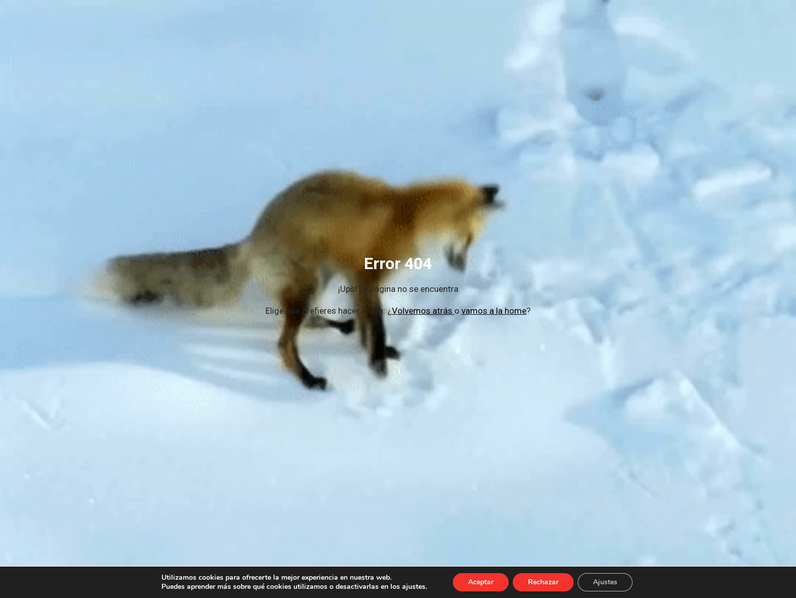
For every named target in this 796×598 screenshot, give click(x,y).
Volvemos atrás (423, 311)
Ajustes (605, 582)
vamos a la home (493, 311)
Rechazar (543, 582)
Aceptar (480, 582)
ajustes (413, 586)
